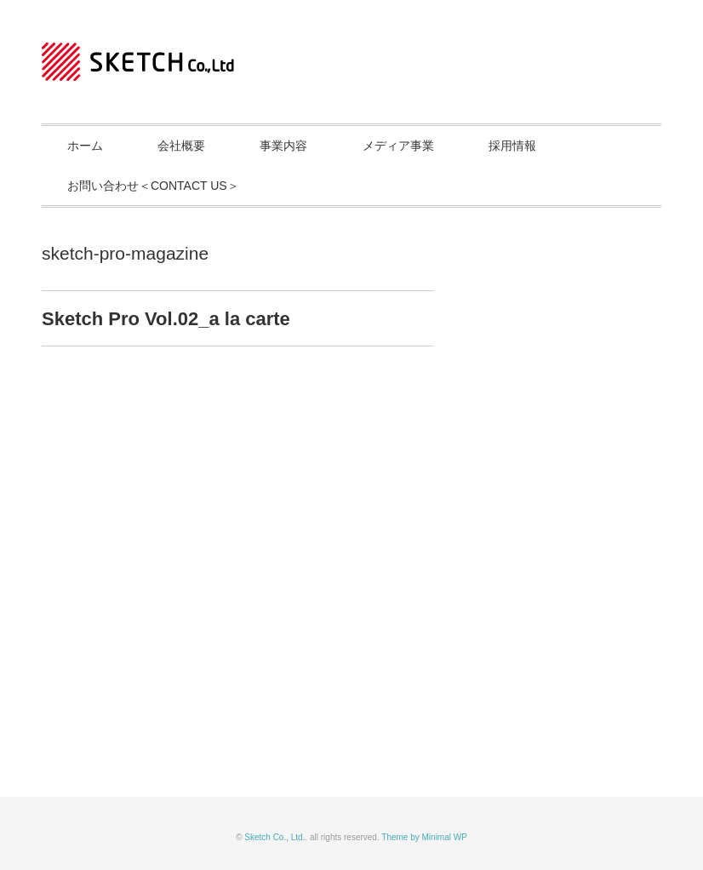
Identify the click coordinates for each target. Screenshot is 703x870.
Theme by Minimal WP (424, 837)
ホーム (85, 145)
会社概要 (181, 145)
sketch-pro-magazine (125, 253)
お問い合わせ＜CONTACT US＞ (153, 185)
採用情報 (512, 145)
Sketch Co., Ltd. (274, 837)
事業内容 (283, 145)
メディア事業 (398, 145)
